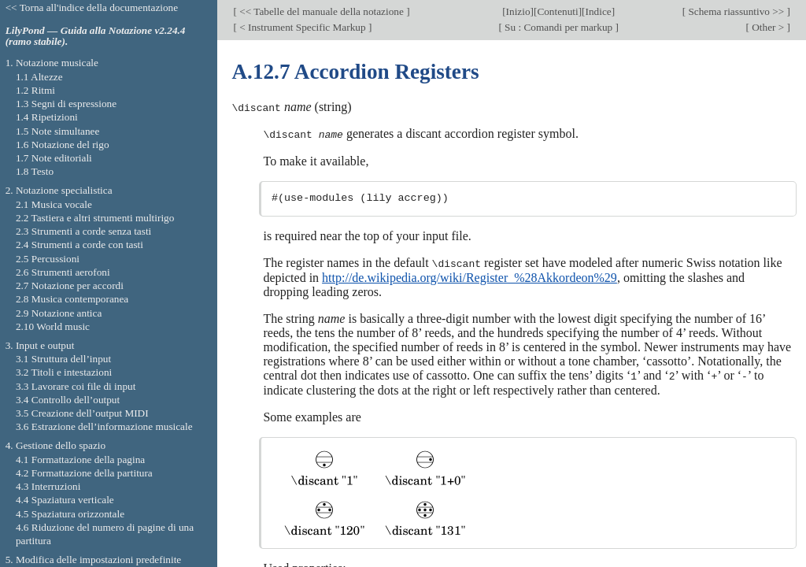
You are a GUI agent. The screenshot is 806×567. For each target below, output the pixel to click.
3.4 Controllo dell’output (68, 400)
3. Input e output (40, 345)
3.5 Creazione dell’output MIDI (82, 413)
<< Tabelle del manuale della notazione (321, 11)
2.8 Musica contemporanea (72, 299)
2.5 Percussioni (47, 259)
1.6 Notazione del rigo (62, 144)
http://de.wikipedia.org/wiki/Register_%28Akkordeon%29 (469, 276)
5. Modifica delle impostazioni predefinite (94, 559)
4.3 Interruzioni (48, 486)
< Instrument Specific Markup (302, 27)
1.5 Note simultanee (57, 131)
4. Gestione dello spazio (55, 445)
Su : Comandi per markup (559, 27)
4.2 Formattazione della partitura (84, 473)
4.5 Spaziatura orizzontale (70, 514)
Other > (768, 27)
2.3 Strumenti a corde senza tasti (83, 231)
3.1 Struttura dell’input (63, 359)
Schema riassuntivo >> (736, 11)
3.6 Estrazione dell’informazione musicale (104, 426)
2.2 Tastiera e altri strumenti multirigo (95, 218)
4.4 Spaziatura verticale (65, 500)
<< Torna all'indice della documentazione (92, 7)
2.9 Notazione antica (59, 313)
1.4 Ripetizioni (47, 117)
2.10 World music (53, 326)
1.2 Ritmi (35, 90)
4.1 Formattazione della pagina (80, 459)
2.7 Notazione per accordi (70, 285)
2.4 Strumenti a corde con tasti (79, 244)
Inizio (518, 11)
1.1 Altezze (39, 77)
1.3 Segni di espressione (66, 103)
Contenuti (557, 11)
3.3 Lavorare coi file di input (76, 386)
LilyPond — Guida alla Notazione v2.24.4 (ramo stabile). (96, 36)
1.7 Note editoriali (54, 158)
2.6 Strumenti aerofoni (63, 272)
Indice (599, 11)
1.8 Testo (35, 171)
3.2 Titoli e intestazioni (64, 372)
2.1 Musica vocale (54, 204)
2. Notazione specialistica (59, 190)
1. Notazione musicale (52, 63)
